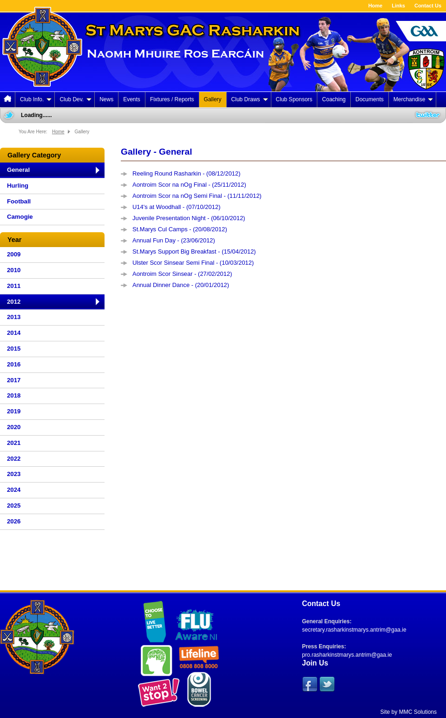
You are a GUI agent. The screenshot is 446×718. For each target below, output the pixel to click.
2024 (13, 489)
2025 (13, 505)
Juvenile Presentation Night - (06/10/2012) (188, 218)
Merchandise (413, 99)
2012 (13, 301)
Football (19, 201)
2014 (13, 332)
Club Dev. (75, 99)
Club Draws (249, 99)
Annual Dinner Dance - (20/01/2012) (180, 284)
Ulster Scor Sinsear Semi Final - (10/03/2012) (193, 262)
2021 (13, 442)
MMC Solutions (418, 712)
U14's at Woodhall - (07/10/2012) (176, 206)
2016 (13, 364)
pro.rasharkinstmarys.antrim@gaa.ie (347, 655)
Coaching (334, 99)
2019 (13, 411)
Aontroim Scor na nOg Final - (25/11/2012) (189, 184)
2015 (13, 348)
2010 (13, 270)
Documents (369, 99)
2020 (13, 427)
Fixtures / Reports (172, 99)
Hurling (17, 185)
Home (375, 5)
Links (398, 5)
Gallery (213, 99)
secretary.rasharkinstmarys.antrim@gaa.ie (354, 630)
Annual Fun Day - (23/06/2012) (173, 240)
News (106, 99)
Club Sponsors (294, 99)
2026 (13, 521)
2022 (13, 458)
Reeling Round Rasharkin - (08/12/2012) (186, 173)
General (18, 169)
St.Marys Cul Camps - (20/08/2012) (179, 229)
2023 (13, 473)
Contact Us (427, 5)
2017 (13, 380)
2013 (13, 316)
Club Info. (36, 99)
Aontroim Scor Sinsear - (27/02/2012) (182, 273)
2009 (13, 254)
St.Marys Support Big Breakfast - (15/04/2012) (194, 251)
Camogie (20, 216)
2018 (13, 395)
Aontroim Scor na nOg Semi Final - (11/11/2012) (197, 195)
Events (131, 99)
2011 (13, 285)
